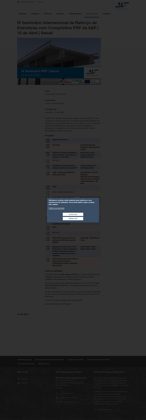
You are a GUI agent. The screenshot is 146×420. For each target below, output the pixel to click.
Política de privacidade (56, 208)
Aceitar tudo (73, 214)
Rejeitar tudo (73, 218)
